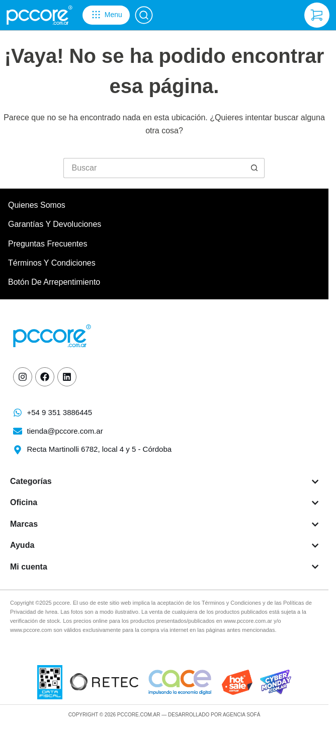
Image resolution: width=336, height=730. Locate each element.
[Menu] (106, 15)
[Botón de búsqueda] (254, 168)
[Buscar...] (153, 168)
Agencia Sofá (241, 714)
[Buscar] (144, 15)
